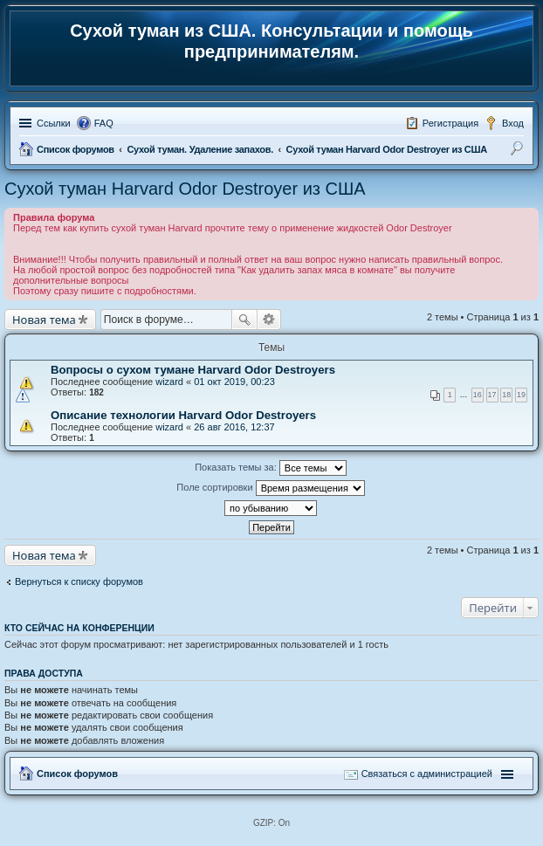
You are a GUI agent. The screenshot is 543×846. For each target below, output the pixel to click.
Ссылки (54, 123)
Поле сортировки (270, 488)
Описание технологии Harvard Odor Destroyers (183, 415)
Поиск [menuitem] (518, 151)
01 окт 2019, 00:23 (234, 381)
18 (506, 394)
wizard (169, 381)
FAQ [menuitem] (103, 123)
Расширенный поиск (269, 319)
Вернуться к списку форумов (79, 581)
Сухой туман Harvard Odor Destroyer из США (386, 149)
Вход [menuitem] (513, 123)
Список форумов (75, 149)
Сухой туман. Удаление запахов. (199, 149)
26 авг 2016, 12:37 (234, 427)
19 (521, 394)
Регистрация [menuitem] (450, 123)
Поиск (244, 319)
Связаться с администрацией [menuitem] (426, 773)
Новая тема (44, 319)
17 (492, 394)
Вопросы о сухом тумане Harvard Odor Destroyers (193, 369)
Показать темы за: (271, 468)
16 (477, 394)
